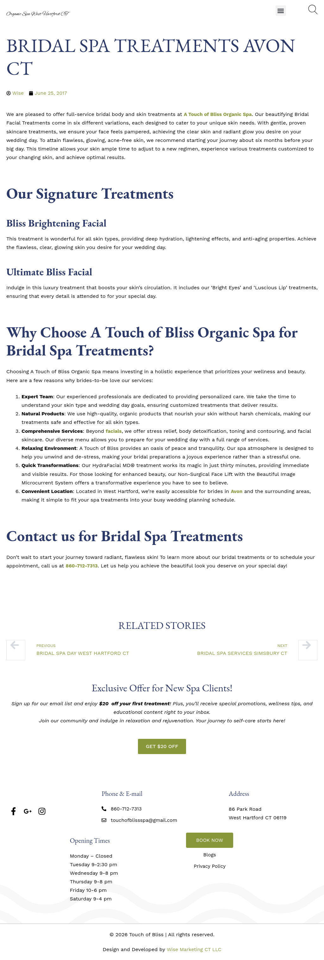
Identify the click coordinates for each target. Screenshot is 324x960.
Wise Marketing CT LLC (193, 949)
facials (114, 431)
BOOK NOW (210, 840)
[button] (281, 10)
